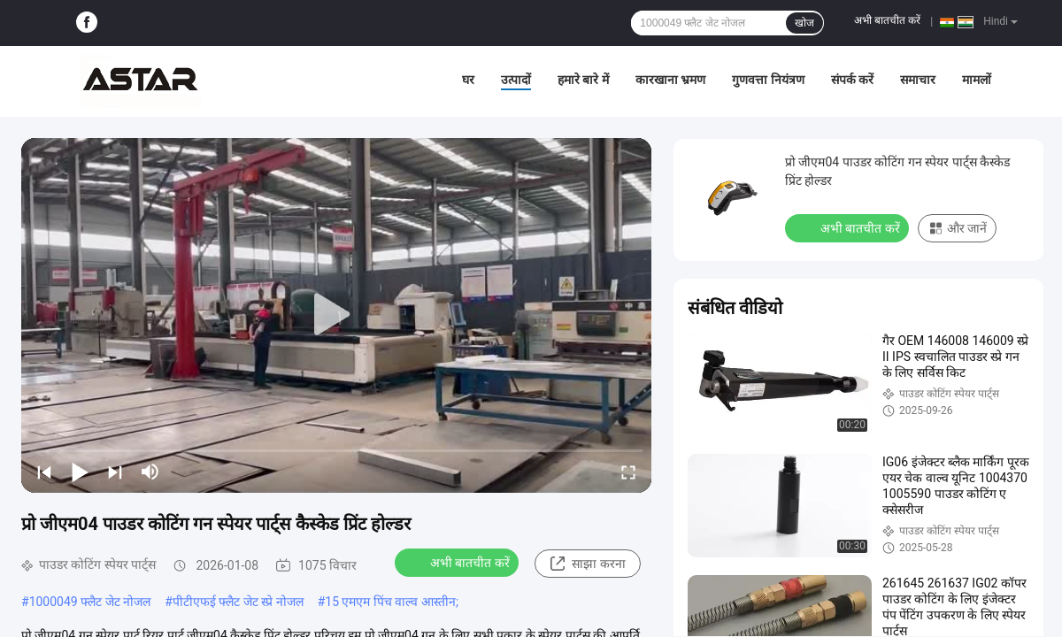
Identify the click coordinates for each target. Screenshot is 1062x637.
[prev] (44, 471)
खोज (804, 23)
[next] (115, 471)
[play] (336, 315)
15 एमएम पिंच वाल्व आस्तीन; (391, 602)
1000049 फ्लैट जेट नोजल (90, 602)
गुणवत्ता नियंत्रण (768, 80)
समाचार (917, 80)
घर (468, 80)
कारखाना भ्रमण (670, 80)
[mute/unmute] (150, 471)
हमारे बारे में (583, 80)
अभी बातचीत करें (887, 20)
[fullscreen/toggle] (628, 471)
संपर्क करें (852, 80)
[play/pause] (79, 471)
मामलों (976, 80)
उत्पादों (516, 80)
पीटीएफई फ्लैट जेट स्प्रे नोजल (238, 602)
